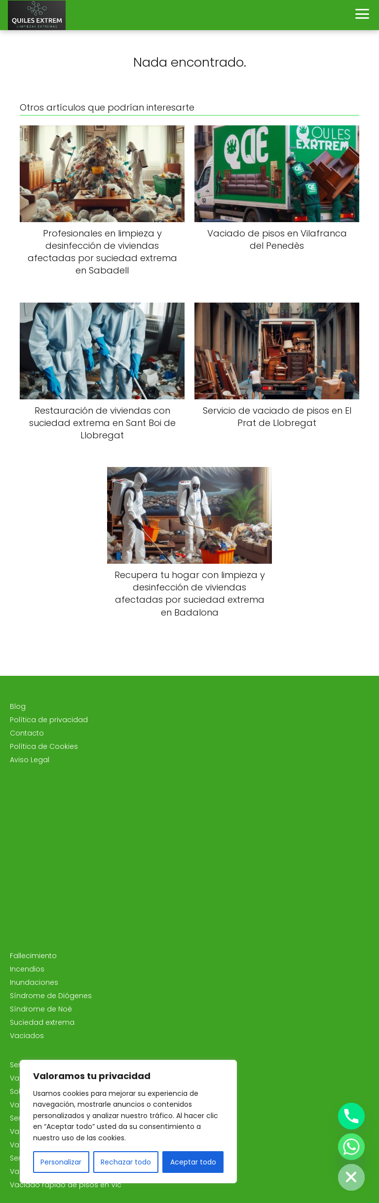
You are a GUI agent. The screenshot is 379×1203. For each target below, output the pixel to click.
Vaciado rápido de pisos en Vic (65, 1185)
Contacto (27, 733)
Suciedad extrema (42, 1022)
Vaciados (27, 1036)
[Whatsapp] (351, 1146)
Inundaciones (34, 982)
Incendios (27, 969)
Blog (18, 706)
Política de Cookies (44, 746)
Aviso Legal (29, 760)
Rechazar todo (126, 1162)
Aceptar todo (193, 1162)
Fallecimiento (33, 956)
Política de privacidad (49, 720)
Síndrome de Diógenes (51, 996)
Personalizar (60, 1162)
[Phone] (351, 1116)
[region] (128, 1121)
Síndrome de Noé (41, 1009)
